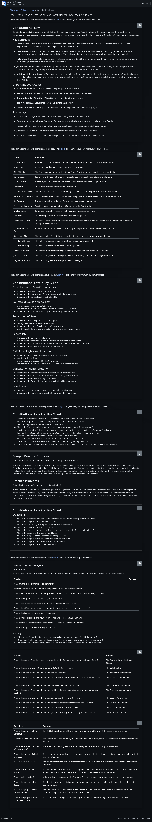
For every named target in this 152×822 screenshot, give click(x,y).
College (24, 10)
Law (32, 10)
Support (141, 818)
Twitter (148, 818)
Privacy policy (121, 818)
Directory (14, 10)
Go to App (144, 3)
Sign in (59, 19)
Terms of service (133, 818)
